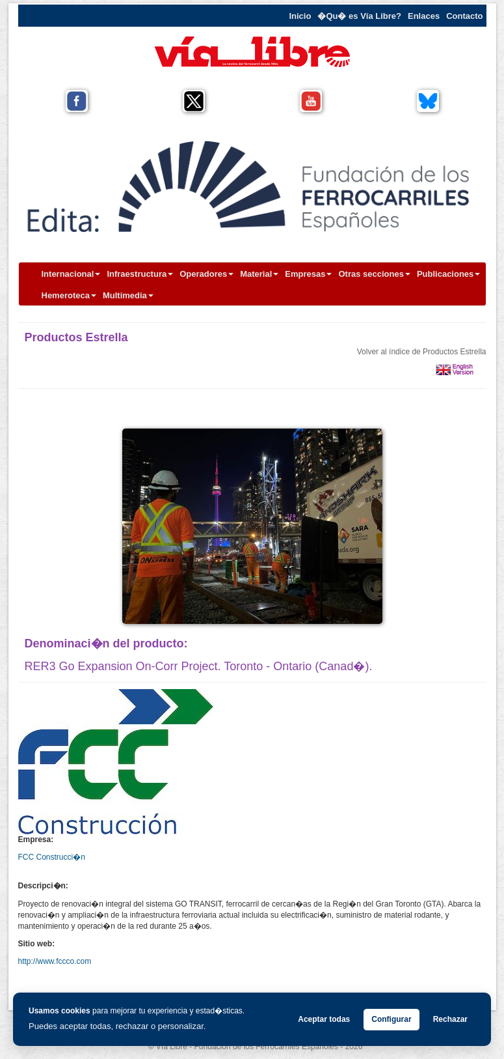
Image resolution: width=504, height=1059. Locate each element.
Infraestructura (140, 274)
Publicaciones (448, 274)
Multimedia (128, 295)
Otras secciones (374, 274)
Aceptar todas (324, 1019)
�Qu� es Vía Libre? (359, 16)
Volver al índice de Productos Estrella (421, 351)
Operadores (206, 274)
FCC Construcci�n (51, 857)
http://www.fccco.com (55, 961)
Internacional (71, 274)
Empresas (308, 274)
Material (259, 274)
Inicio (300, 16)
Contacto (464, 16)
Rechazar (450, 1019)
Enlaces (424, 16)
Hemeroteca (69, 295)
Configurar (391, 1019)
